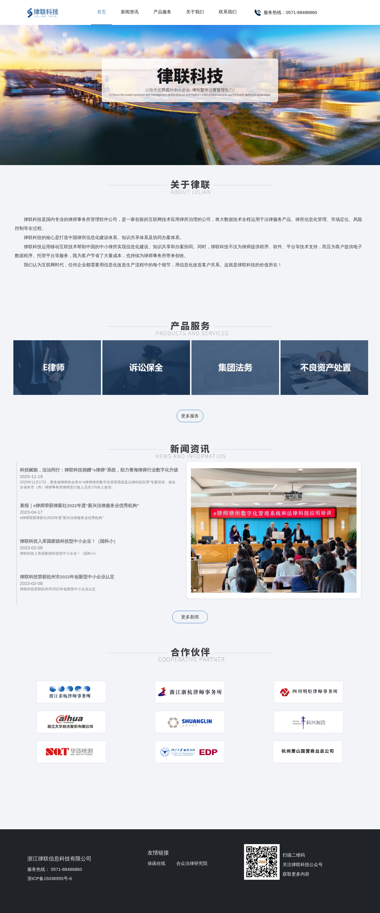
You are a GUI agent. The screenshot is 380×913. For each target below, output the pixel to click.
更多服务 (190, 415)
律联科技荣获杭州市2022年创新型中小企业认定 (67, 576)
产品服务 (162, 11)
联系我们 (228, 11)
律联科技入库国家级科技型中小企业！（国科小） (69, 541)
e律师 (57, 367)
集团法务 (235, 367)
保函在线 (156, 863)
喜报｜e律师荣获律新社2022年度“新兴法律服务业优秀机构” (79, 505)
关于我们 (195, 11)
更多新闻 (190, 616)
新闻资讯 (130, 11)
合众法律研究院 (192, 863)
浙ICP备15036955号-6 (49, 878)
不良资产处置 (324, 367)
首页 (101, 11)
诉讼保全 (146, 367)
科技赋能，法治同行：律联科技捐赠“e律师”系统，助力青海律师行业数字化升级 (99, 469)
